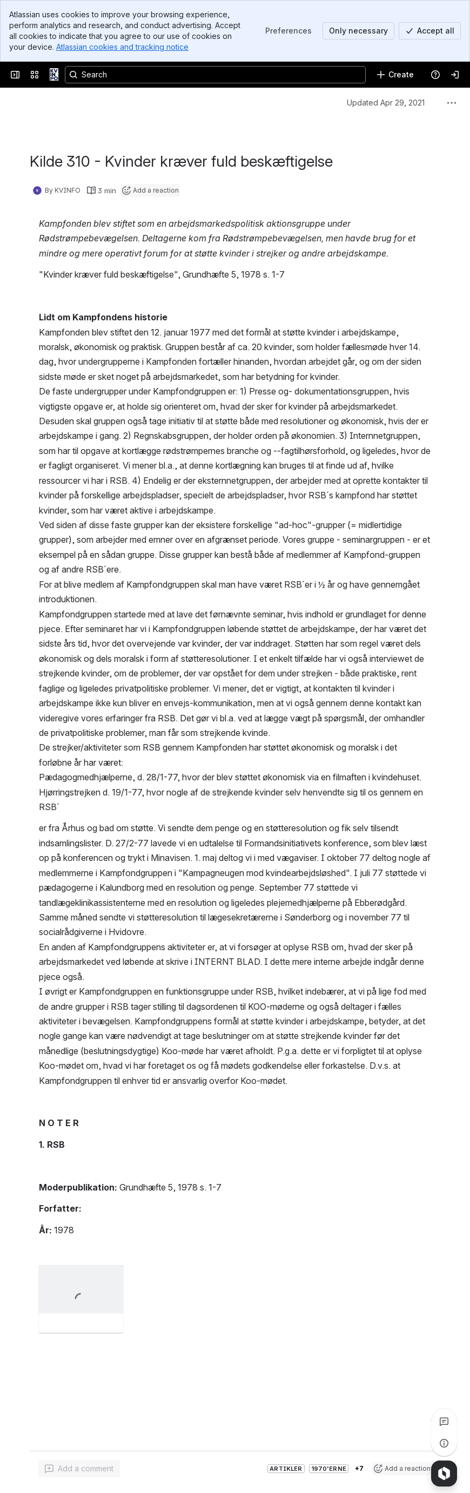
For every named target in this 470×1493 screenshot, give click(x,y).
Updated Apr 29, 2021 (386, 102)
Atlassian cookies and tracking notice (122, 46)
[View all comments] (444, 1421)
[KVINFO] (54, 74)
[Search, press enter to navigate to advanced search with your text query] (215, 74)
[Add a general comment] (79, 1468)
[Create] (395, 74)
